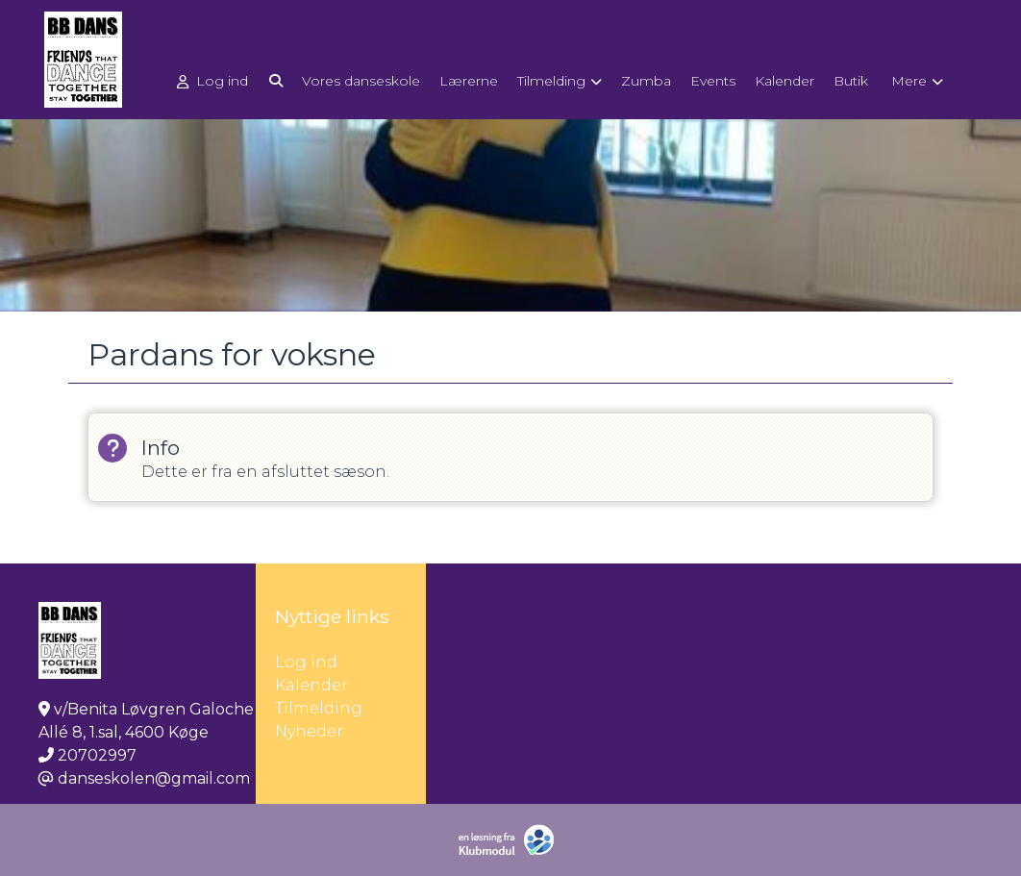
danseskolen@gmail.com (154, 778)
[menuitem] (214, 80)
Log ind (212, 81)
